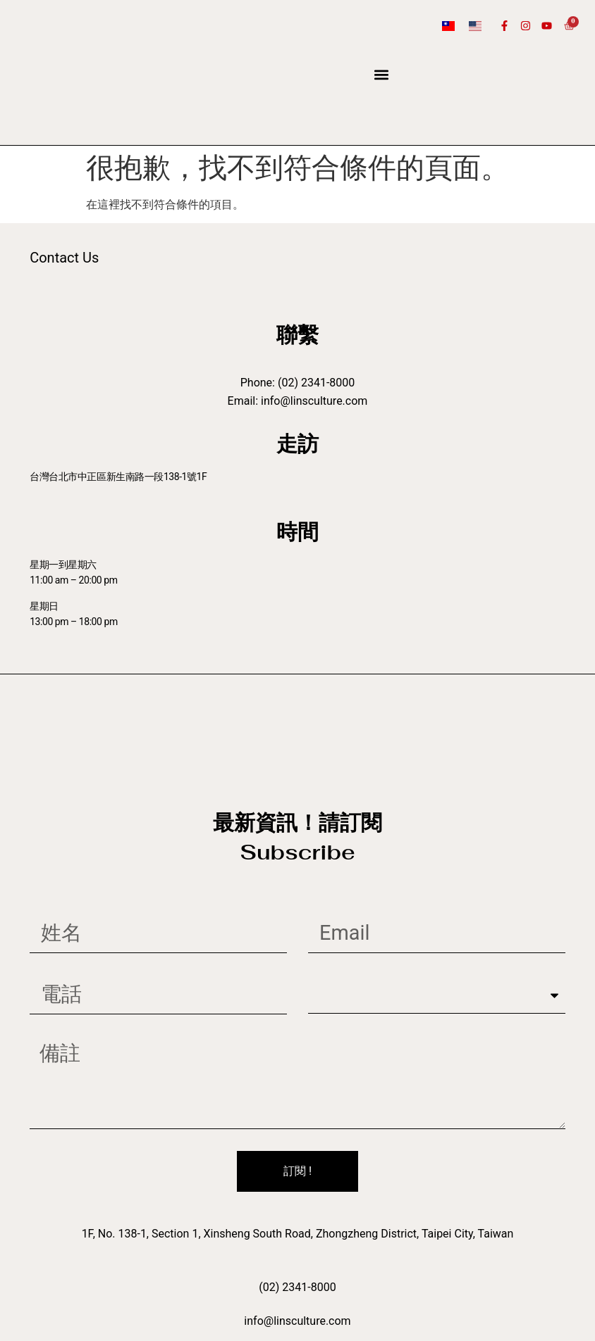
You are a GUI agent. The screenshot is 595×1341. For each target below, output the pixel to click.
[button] (381, 75)
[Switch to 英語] (475, 25)
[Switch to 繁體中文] (448, 25)
